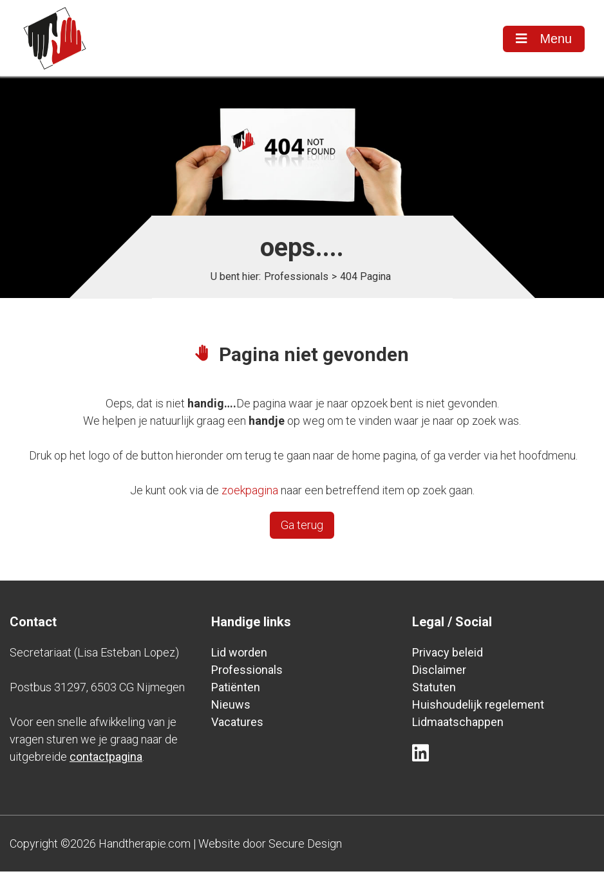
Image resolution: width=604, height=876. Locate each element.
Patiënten (235, 691)
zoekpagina (250, 494)
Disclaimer (439, 674)
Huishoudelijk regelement (478, 709)
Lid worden (239, 657)
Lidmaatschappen (458, 726)
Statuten (434, 691)
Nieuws (230, 709)
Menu (543, 39)
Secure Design (305, 848)
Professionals (296, 281)
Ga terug (302, 529)
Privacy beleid (447, 657)
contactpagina (106, 761)
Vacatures (237, 726)
